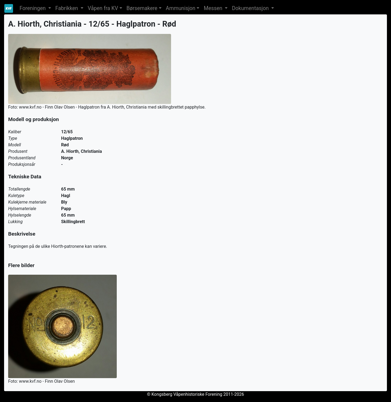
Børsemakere (142, 8)
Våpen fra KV (103, 8)
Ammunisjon (180, 8)
